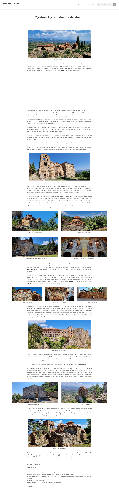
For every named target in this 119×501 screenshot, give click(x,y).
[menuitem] (74, 5)
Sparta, (55, 472)
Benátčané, (30, 117)
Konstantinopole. (32, 269)
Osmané (37, 117)
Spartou (61, 70)
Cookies (59, 497)
